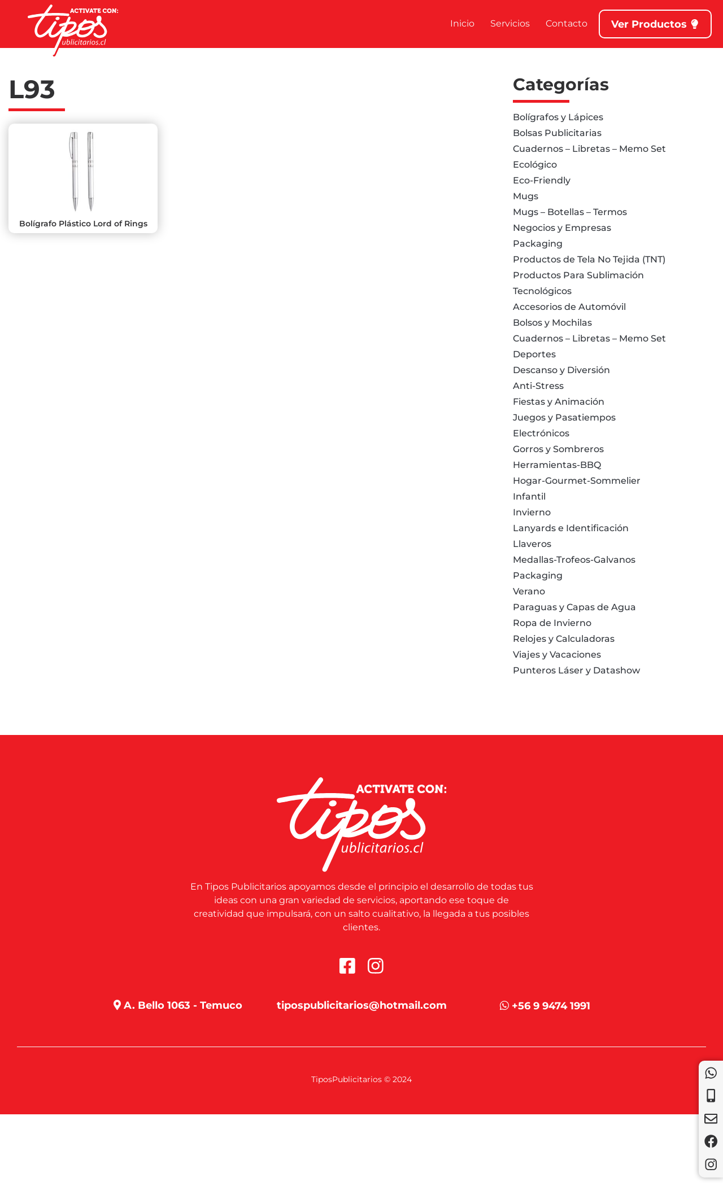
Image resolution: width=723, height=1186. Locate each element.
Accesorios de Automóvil (569, 306)
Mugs (525, 196)
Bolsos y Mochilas (552, 322)
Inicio (462, 23)
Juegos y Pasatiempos (564, 417)
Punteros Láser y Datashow (576, 670)
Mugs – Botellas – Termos (570, 212)
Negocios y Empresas (562, 227)
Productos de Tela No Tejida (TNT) (589, 259)
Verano (529, 591)
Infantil (529, 496)
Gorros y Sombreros (558, 449)
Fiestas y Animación (558, 401)
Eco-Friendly (541, 180)
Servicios (509, 23)
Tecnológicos (542, 291)
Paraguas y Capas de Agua (574, 607)
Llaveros (532, 544)
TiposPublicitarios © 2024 (361, 1079)
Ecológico (535, 164)
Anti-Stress (538, 385)
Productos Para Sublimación (578, 275)
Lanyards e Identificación (571, 528)
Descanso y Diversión (561, 370)
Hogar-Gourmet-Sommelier (577, 480)
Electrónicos (541, 433)
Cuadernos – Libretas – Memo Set (589, 148)
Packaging (538, 243)
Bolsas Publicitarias (557, 133)
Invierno (532, 512)
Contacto (566, 23)
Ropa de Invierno (552, 623)
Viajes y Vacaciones (557, 654)
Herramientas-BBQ (557, 464)
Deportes (534, 354)
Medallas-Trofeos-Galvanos (574, 559)
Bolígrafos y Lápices (558, 117)
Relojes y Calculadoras (564, 638)
